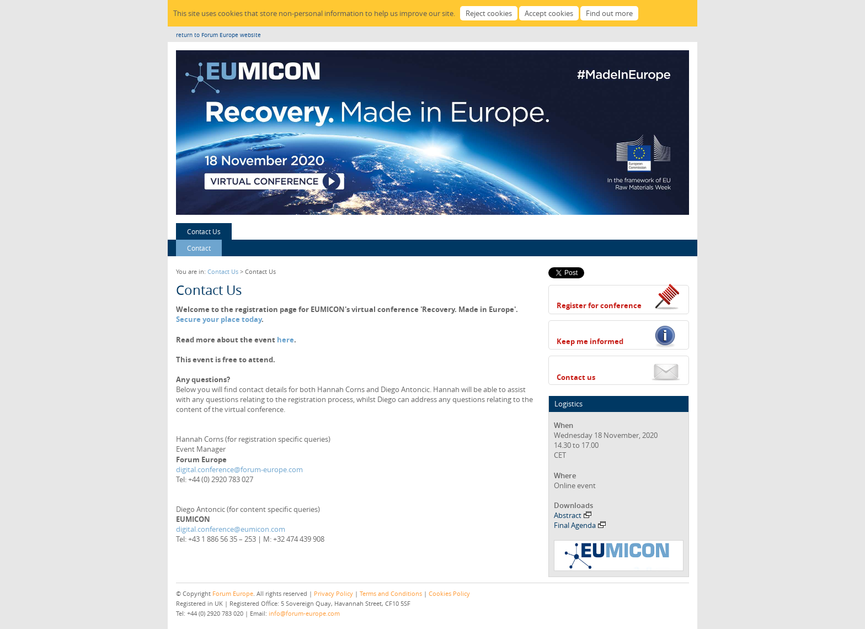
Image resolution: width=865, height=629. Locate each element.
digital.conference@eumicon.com (230, 529)
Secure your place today (218, 319)
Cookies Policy (449, 593)
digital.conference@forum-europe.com (239, 469)
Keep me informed (590, 341)
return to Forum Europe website (218, 35)
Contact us (576, 377)
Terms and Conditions (391, 593)
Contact (199, 248)
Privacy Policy (333, 593)
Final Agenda (580, 525)
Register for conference (599, 305)
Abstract (572, 515)
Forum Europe (232, 593)
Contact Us (204, 231)
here (285, 340)
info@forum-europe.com (304, 613)
